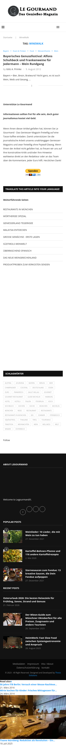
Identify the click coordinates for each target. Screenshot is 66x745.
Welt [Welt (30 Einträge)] (57, 424)
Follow (6, 440)
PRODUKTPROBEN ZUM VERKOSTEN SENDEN (26, 264)
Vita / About (47, 663)
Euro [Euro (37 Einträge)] (7, 392)
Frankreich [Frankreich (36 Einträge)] (18, 392)
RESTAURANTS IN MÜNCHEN (18, 209)
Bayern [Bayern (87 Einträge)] (32, 383)
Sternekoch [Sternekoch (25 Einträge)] (55, 415)
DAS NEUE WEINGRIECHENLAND (19, 257)
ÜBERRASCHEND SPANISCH (17, 250)
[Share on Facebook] (31, 85)
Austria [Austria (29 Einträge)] (8, 383)
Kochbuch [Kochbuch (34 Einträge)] (9, 406)
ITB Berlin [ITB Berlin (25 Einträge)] (40, 401)
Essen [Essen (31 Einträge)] (50, 388)
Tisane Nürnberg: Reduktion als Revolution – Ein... (27, 740)
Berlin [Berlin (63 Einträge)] (42, 383)
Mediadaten (19, 663)
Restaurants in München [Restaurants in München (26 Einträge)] (15, 415)
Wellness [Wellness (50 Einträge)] (46, 424)
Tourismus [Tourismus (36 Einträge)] (46, 420)
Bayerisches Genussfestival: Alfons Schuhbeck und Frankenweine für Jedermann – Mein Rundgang (27, 60)
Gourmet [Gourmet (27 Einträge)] (48, 392)
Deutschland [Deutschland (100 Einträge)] (38, 388)
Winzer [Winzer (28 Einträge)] (8, 429)
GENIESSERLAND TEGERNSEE (18, 223)
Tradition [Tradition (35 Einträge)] (9, 424)
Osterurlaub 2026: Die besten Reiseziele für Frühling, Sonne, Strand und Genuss (28, 599)
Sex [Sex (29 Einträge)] (32, 415)
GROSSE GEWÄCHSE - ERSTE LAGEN (21, 236)
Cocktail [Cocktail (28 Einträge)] (24, 388)
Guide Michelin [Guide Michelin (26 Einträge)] (34, 397)
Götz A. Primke (13, 69)
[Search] (62, 27)
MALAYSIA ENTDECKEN (15, 229)
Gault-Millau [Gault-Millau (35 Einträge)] (33, 392)
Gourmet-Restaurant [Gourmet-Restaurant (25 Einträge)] (14, 397)
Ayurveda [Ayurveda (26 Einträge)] (20, 383)
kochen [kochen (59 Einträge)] (21, 406)
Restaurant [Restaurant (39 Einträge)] (31, 410)
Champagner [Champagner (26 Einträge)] (10, 388)
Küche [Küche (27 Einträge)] (32, 406)
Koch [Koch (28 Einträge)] (50, 401)
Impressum (33, 663)
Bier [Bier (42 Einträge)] (51, 383)
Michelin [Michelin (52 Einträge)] (55, 406)
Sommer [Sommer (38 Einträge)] (41, 415)
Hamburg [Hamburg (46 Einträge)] (49, 397)
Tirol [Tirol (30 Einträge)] (35, 420)
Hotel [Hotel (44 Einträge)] (7, 401)
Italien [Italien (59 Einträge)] (28, 401)
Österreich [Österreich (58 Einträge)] (20, 429)
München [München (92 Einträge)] (9, 410)
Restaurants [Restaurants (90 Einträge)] (46, 410)
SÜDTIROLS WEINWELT (15, 243)
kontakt (45, 667)
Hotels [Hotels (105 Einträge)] (17, 401)
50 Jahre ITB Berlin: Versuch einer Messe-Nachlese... (28, 684)
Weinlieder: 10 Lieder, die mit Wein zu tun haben (42, 533)
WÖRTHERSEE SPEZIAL (14, 216)
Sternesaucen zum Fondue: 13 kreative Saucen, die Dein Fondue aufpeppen (43, 573)
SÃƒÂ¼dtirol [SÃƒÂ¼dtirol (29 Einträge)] (10, 420)
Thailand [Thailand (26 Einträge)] (24, 420)
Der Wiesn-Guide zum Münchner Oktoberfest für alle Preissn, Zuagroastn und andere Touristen (43, 619)
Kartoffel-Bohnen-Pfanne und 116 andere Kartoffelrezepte (42, 552)
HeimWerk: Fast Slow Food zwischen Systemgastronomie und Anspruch (43, 641)
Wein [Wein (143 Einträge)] (36, 424)
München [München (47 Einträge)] (43, 406)
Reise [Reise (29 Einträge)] (20, 410)
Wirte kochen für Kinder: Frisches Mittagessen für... (28, 690)
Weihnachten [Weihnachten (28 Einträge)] (23, 424)
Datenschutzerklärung (27, 667)
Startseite (7, 37)
